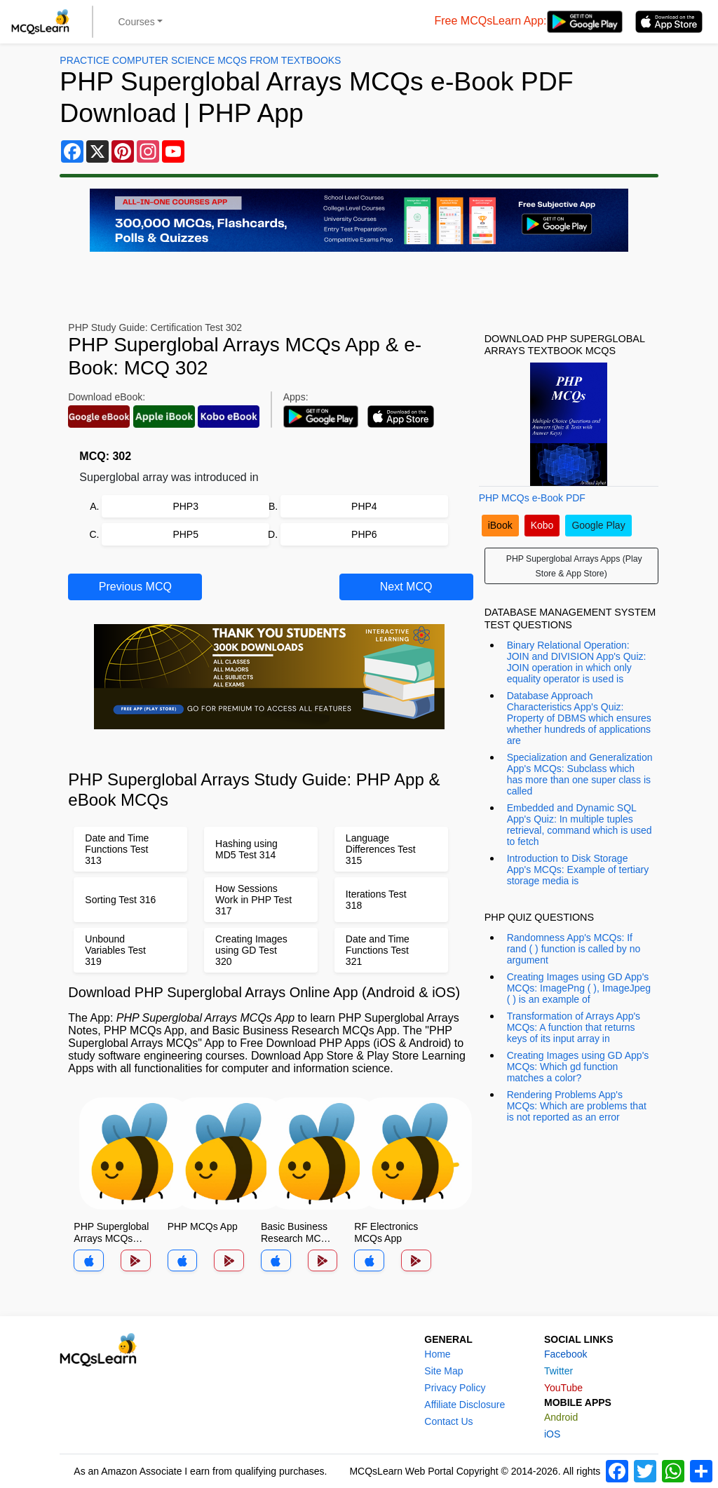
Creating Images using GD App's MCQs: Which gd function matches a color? (578, 1066)
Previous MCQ (135, 587)
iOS (552, 1434)
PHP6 (364, 534)
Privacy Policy (454, 1387)
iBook (500, 525)
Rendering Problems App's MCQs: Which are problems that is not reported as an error (576, 1106)
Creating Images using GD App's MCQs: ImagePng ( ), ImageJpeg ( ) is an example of (579, 988)
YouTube (563, 1387)
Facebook (565, 1354)
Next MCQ (406, 587)
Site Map (443, 1371)
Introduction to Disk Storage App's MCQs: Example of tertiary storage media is (578, 869)
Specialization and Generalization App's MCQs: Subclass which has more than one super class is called (580, 774)
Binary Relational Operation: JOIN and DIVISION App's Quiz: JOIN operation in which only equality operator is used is (576, 662)
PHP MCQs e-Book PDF (532, 497)
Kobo (542, 525)
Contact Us (448, 1421)
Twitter (558, 1371)
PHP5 (185, 534)
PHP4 (364, 506)
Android (561, 1417)
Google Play (598, 525)
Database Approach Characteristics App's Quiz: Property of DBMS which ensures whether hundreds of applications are (579, 718)
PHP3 (185, 506)
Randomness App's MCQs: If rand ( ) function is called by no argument (574, 949)
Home (437, 1354)
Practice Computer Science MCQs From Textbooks (200, 60)
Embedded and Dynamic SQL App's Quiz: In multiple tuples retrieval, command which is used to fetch (579, 824)
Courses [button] (136, 21)
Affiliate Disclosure (464, 1404)
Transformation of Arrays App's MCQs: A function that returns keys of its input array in (573, 1027)
